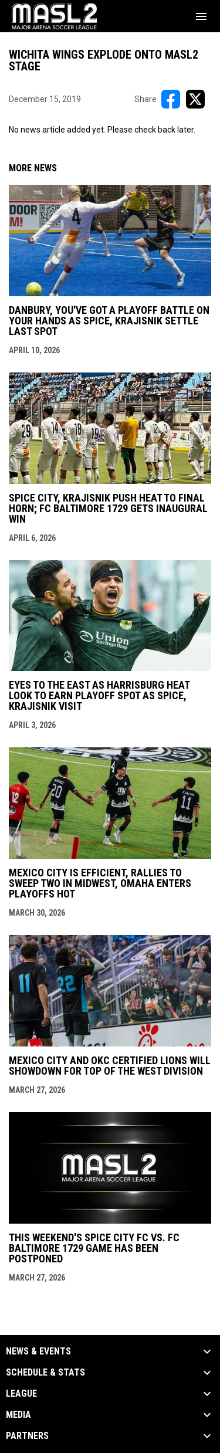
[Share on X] (195, 99)
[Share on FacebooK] (170, 99)
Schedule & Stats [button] (45, 1372)
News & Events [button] (38, 1351)
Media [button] (18, 1415)
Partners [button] (27, 1436)
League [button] (21, 1393)
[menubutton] (201, 16)
